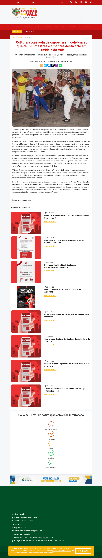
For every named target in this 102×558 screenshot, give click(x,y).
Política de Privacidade (61, 551)
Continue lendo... (50, 221)
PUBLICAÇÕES (86, 26)
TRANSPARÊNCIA (72, 26)
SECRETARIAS (48, 26)
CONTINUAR (83, 551)
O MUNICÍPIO (39, 26)
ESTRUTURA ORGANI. (29, 26)
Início (13, 37)
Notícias (20, 37)
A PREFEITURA (18, 26)
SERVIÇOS (57, 26)
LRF (79, 26)
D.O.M (64, 26)
